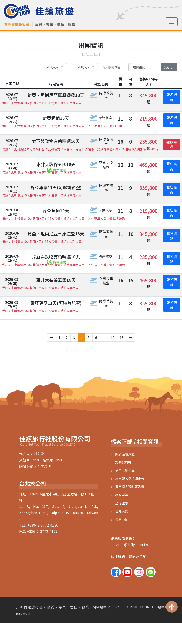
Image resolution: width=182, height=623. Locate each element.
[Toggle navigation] (172, 21)
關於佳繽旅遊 (125, 454)
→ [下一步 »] (130, 337)
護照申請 (121, 495)
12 (112, 337)
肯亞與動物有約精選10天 (56, 141)
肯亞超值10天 (56, 118)
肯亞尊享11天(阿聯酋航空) (56, 187)
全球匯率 (121, 503)
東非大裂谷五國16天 (55, 164)
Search (169, 67)
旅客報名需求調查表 (129, 478)
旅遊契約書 (123, 462)
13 (122, 337)
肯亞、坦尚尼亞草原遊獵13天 (56, 95)
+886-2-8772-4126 (43, 525)
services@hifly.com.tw (129, 544)
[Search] (114, 67)
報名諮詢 (171, 97)
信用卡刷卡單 (125, 470)
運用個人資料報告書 (129, 486)
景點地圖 (121, 519)
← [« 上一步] (51, 337)
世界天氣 (121, 511)
